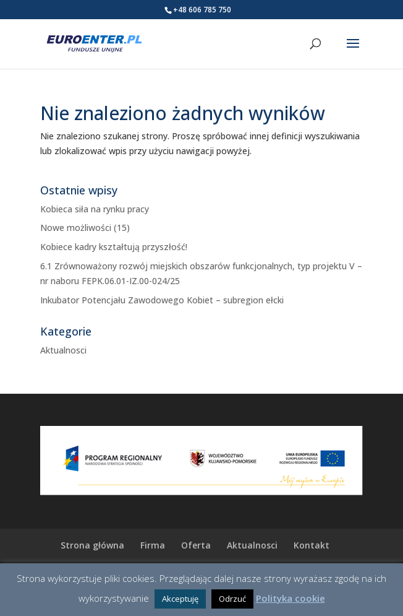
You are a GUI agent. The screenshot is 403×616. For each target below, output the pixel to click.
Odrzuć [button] (232, 598)
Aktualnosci (63, 350)
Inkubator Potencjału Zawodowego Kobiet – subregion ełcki (162, 300)
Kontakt (311, 545)
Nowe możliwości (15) (85, 227)
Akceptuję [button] (180, 598)
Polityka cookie (290, 598)
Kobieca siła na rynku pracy (94, 209)
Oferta (196, 545)
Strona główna (92, 545)
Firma (152, 545)
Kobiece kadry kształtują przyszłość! (113, 247)
